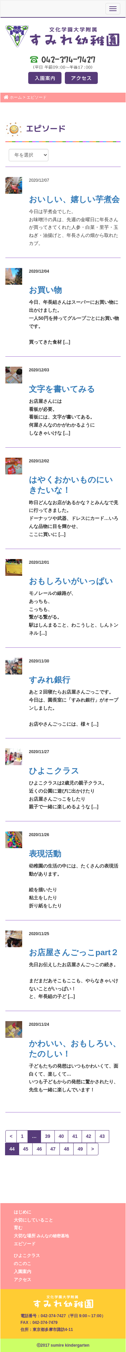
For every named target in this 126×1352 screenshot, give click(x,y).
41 (75, 1136)
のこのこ (22, 1263)
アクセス (22, 1279)
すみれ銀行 (49, 679)
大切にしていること (33, 1220)
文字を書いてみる (62, 388)
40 (61, 1136)
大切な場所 (41, 1235)
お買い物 (45, 289)
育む (18, 1227)
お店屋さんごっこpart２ (74, 952)
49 (80, 1149)
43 (102, 1136)
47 (53, 1149)
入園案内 (22, 1271)
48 (66, 1149)
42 (88, 1136)
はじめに (22, 1211)
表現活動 (45, 853)
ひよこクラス (54, 770)
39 (47, 1136)
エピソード (25, 1243)
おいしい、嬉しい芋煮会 (74, 199)
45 (26, 1149)
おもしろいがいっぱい (71, 580)
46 (39, 1149)
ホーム (16, 97)
